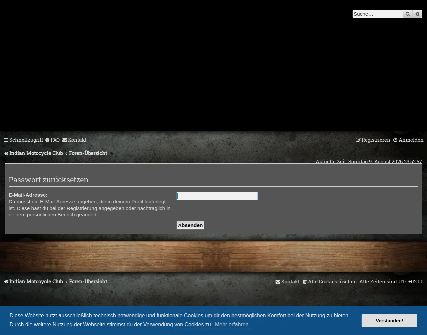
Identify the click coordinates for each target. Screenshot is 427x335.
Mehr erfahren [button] (232, 324)
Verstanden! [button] (389, 320)
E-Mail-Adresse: (28, 195)
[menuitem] (52, 140)
